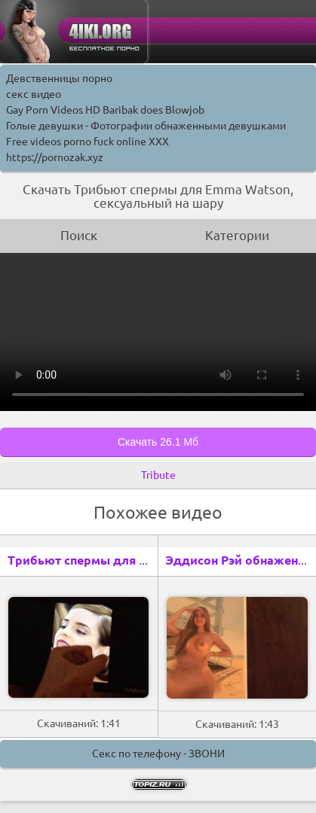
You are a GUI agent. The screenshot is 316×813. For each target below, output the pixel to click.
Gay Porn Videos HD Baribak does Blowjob (105, 110)
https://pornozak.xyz (54, 157)
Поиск (78, 235)
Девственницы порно (59, 78)
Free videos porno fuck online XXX (87, 142)
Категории (237, 235)
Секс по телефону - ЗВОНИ (158, 754)
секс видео (33, 94)
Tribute (158, 475)
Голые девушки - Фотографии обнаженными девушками (146, 126)
